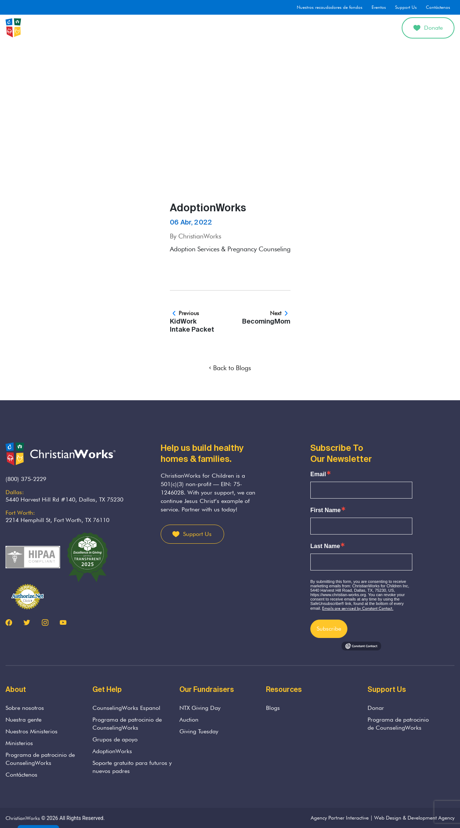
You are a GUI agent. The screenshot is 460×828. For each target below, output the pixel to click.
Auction (188, 719)
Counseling (176, 27)
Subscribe (329, 628)
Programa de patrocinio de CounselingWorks (40, 758)
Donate (428, 27)
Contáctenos (438, 7)
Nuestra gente (23, 719)
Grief (209, 27)
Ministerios (19, 743)
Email (318, 474)
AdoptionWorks (283, 27)
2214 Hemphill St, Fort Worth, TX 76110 (57, 520)
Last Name (325, 546)
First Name (325, 510)
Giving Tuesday (198, 731)
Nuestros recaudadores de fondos (329, 7)
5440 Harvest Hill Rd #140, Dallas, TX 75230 (64, 499)
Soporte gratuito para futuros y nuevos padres (132, 766)
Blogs (273, 707)
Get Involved (364, 27)
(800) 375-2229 (26, 478)
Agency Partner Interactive (340, 818)
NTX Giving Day (199, 707)
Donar (376, 707)
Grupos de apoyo (115, 739)
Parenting (240, 27)
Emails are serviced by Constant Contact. (357, 608)
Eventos (379, 7)
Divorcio (325, 27)
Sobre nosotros (131, 27)
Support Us (406, 7)
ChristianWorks (23, 818)
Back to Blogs (230, 368)
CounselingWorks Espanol (126, 707)
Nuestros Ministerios (32, 731)
